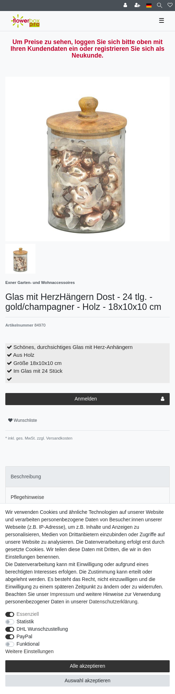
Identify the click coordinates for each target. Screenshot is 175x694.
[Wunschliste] (170, 5)
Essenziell (28, 614)
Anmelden (119, 399)
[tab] (87, 476)
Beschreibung (26, 476)
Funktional (28, 644)
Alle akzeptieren (87, 666)
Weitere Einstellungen (29, 651)
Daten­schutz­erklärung (113, 601)
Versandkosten (58, 438)
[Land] (149, 5)
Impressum (62, 594)
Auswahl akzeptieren (87, 680)
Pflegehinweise (27, 497)
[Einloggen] (126, 5)
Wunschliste (22, 420)
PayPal (24, 636)
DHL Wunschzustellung (42, 629)
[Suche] (159, 5)
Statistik (25, 621)
